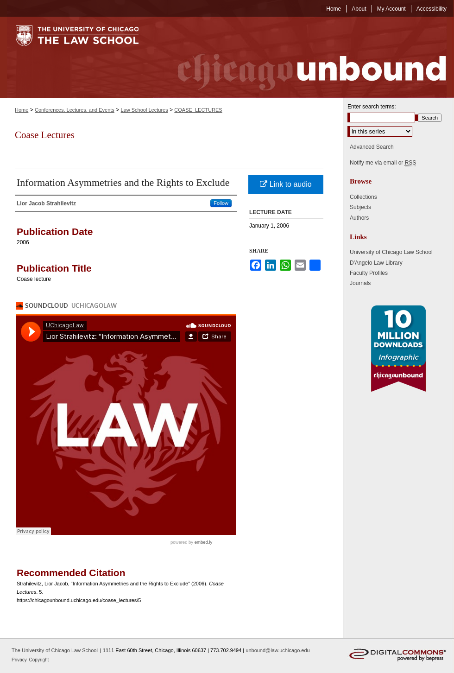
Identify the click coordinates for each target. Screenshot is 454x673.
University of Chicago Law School (391, 252)
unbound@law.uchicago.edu (277, 650)
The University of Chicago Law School (55, 650)
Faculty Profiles (369, 273)
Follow (221, 203)
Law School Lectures (144, 110)
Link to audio (285, 184)
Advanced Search (372, 147)
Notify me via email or (383, 162)
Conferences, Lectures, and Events (74, 110)
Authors (359, 218)
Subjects (360, 207)
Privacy (20, 659)
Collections (363, 197)
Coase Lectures (45, 134)
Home (21, 110)
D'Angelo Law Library (376, 263)
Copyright (39, 659)
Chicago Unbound (303, 57)
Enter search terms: (371, 106)
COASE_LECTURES (198, 110)
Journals (360, 283)
